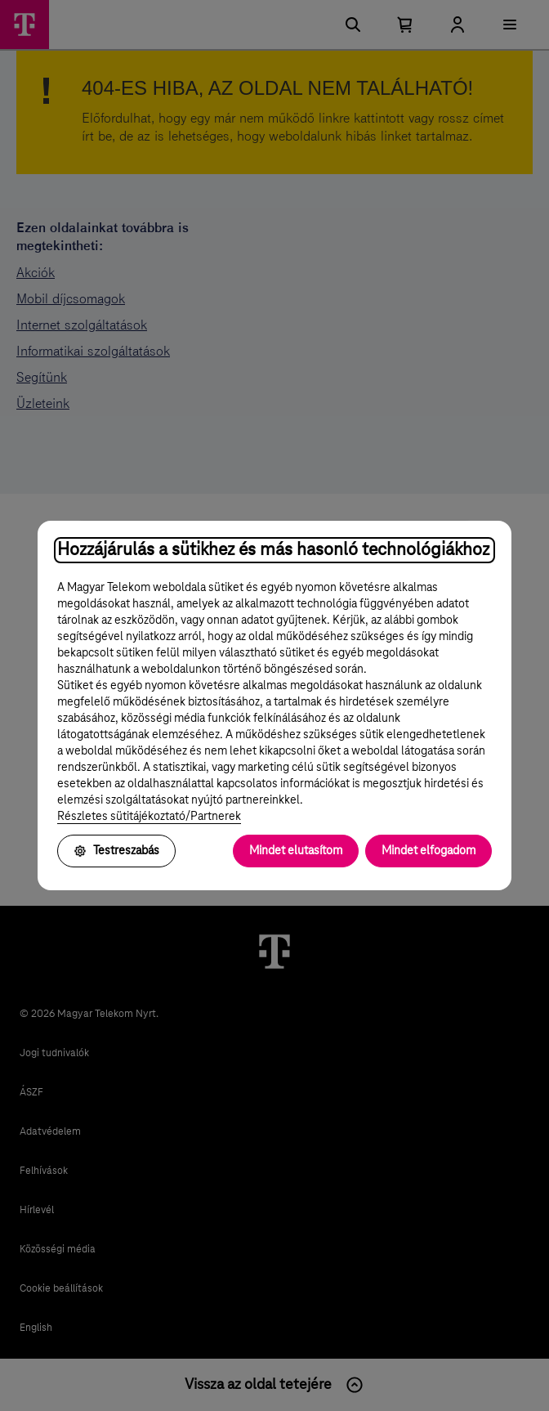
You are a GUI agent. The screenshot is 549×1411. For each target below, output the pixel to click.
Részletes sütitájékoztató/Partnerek (149, 816)
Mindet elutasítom (295, 851)
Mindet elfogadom (428, 851)
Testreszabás (116, 851)
